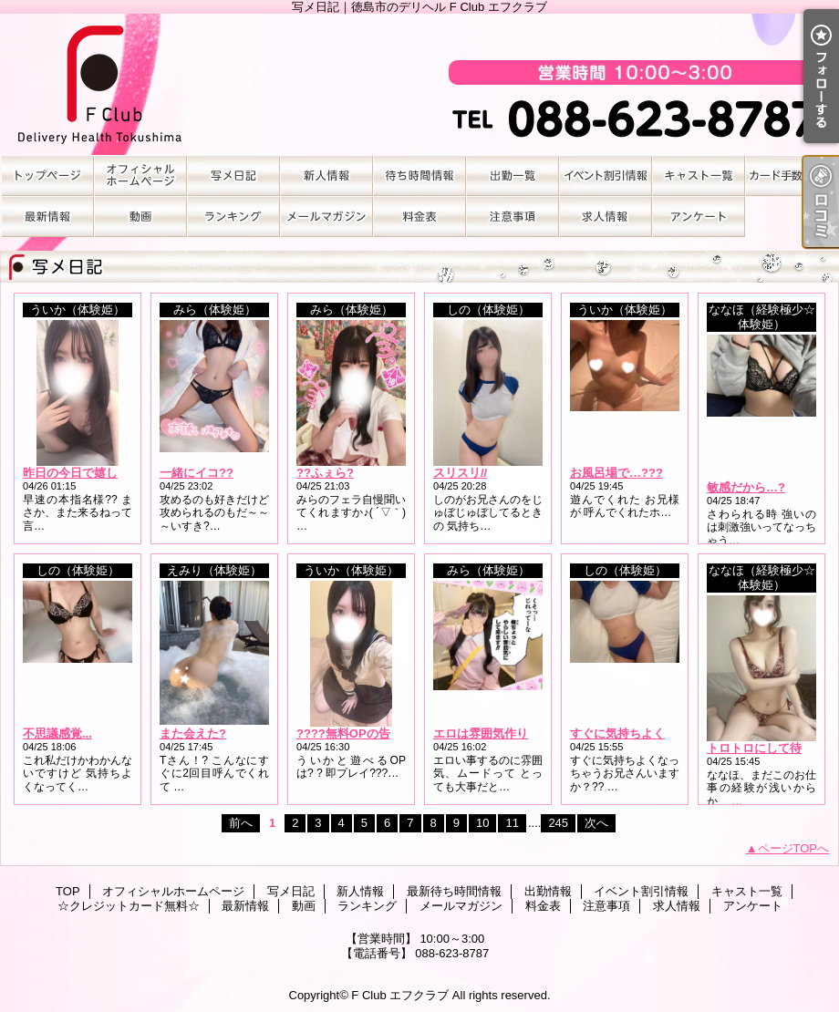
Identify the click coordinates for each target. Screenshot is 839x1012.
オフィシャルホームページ (140, 175)
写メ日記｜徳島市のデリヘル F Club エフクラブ (419, 84)
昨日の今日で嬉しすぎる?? (95, 473)
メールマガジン (326, 216)
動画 (140, 216)
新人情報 (326, 175)
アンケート (698, 216)
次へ (596, 823)
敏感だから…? (746, 487)
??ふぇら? (325, 473)
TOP (47, 175)
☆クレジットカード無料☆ (791, 175)
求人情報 (605, 216)
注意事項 (512, 216)
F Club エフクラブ (400, 995)
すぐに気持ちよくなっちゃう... (652, 733)
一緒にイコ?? (196, 473)
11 (511, 823)
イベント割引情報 (605, 175)
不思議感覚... (57, 733)
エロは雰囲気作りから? (496, 733)
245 (558, 823)
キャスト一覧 (698, 175)
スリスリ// (460, 473)
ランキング (233, 216)
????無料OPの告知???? (363, 733)
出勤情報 (512, 175)
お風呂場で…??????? (631, 473)
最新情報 (47, 216)
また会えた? (193, 733)
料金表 (419, 216)
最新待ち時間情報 (419, 175)
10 (482, 823)
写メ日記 (233, 175)
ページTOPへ (794, 848)
